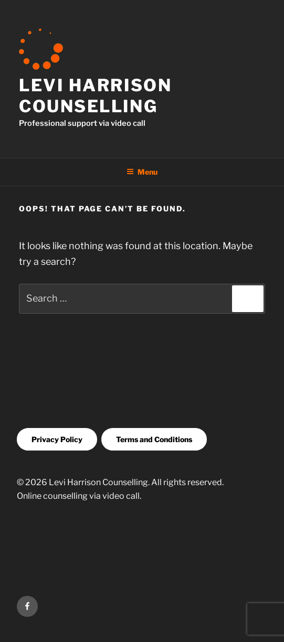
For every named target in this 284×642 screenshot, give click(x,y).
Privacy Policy (56, 439)
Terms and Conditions (154, 439)
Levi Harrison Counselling (95, 95)
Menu (142, 171)
